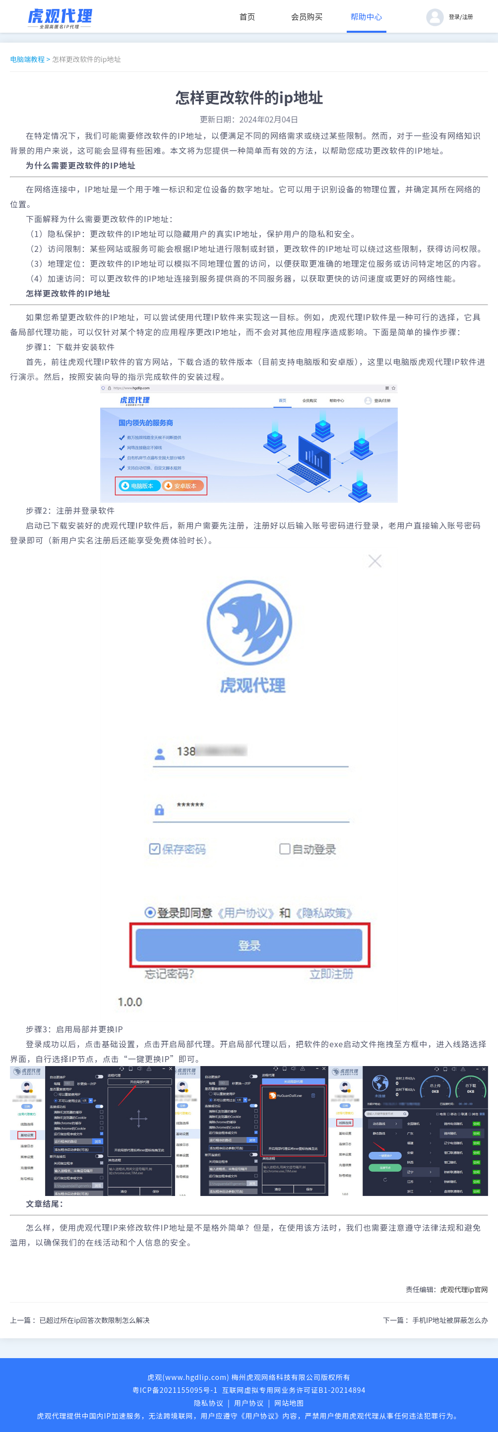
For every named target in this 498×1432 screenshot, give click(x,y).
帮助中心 (366, 16)
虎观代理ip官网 (464, 1289)
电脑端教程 (27, 59)
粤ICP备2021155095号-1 (175, 1390)
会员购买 (307, 16)
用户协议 (249, 1403)
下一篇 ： (435, 1319)
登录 (454, 16)
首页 (247, 16)
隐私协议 (209, 1403)
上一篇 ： (80, 1319)
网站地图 (289, 1403)
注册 (467, 16)
